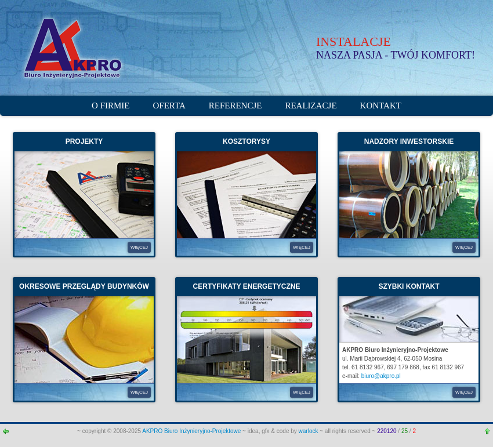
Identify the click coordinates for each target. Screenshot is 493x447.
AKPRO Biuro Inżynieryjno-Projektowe (192, 431)
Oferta (169, 105)
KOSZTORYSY (246, 141)
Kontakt (380, 105)
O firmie (110, 105)
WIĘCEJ (139, 247)
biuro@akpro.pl (381, 376)
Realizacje (310, 105)
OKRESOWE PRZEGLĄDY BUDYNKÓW (84, 286)
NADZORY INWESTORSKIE (409, 141)
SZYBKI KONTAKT (408, 286)
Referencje (235, 105)
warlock (308, 431)
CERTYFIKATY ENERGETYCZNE (246, 286)
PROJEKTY (84, 141)
